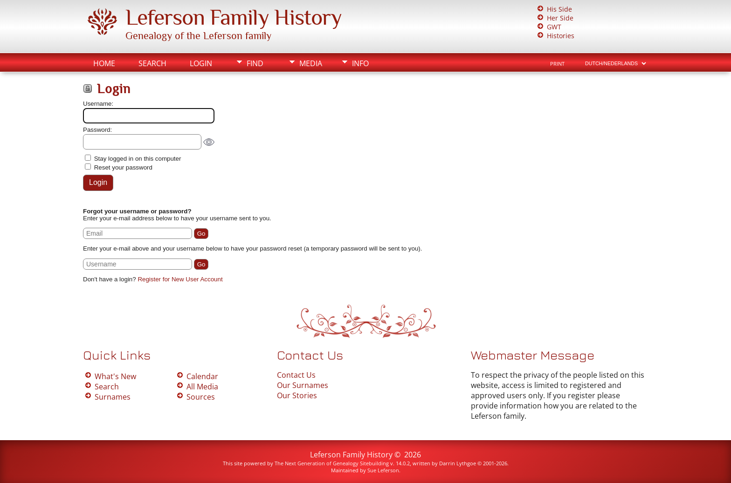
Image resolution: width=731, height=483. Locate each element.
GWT (554, 26)
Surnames (113, 397)
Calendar (202, 376)
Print (557, 64)
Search (152, 63)
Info (360, 63)
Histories (560, 35)
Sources (200, 397)
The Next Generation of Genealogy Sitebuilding (332, 463)
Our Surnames (302, 385)
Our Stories (297, 395)
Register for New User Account (180, 279)
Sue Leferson (383, 470)
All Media (202, 386)
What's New (115, 376)
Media (310, 63)
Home (104, 63)
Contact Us (296, 375)
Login (201, 63)
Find (255, 63)
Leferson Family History (233, 17)
